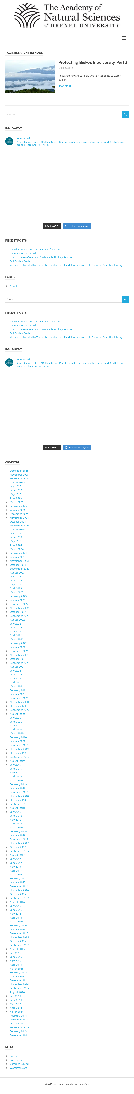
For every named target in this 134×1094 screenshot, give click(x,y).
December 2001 (19, 1035)
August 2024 (17, 529)
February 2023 (18, 596)
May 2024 (15, 541)
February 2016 (18, 925)
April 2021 (16, 682)
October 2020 (18, 705)
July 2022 (15, 623)
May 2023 (15, 584)
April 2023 (16, 588)
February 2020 (18, 737)
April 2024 (16, 545)
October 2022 (18, 611)
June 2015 (16, 956)
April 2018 (16, 823)
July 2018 (15, 811)
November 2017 (19, 843)
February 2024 (18, 552)
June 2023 (16, 580)
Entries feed (17, 1059)
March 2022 (17, 639)
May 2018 (15, 819)
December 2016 (19, 886)
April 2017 (16, 870)
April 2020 (16, 729)
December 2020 (19, 697)
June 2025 (16, 490)
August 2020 (17, 713)
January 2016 (17, 929)
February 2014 (18, 1015)
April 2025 (16, 498)
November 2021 (19, 654)
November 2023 (19, 560)
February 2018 (18, 831)
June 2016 (16, 909)
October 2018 (18, 799)
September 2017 (19, 850)
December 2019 (19, 745)
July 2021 (15, 670)
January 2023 (17, 599)
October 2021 (18, 658)
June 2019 (16, 768)
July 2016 (15, 905)
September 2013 (19, 1027)
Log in (13, 1055)
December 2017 (19, 839)
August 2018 (17, 807)
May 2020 (15, 725)
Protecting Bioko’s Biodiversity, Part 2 (93, 62)
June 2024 (16, 537)
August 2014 (17, 992)
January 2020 (17, 741)
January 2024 (17, 556)
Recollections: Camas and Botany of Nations (35, 249)
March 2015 (17, 968)
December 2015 (19, 933)
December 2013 (19, 1019)
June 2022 (16, 627)
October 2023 (18, 564)
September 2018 (19, 803)
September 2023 (19, 568)
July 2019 (15, 764)
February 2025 (18, 505)
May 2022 (15, 631)
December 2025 (19, 470)
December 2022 (19, 603)
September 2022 (19, 615)
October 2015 (18, 941)
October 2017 (18, 846)
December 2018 (19, 792)
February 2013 (18, 1031)
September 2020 (19, 709)
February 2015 (18, 972)
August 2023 (17, 572)
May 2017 (15, 866)
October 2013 (18, 1023)
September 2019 (19, 756)
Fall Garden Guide (20, 261)
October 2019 (18, 752)
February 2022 (18, 643)
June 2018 (16, 815)
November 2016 (19, 890)
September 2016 (19, 897)
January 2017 (17, 882)
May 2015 (15, 960)
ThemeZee (83, 1083)
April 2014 (16, 1007)
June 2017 (16, 862)
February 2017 (18, 878)
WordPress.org (18, 1067)
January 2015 (17, 976)
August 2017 (17, 854)
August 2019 (17, 760)
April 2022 (16, 635)
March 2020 (17, 733)
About (13, 285)
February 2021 (18, 690)
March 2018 (17, 827)
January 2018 (17, 835)
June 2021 (16, 674)
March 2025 (17, 501)
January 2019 (17, 788)
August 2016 (17, 901)
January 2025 (17, 509)
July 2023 (15, 576)
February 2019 (18, 784)
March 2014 (17, 1011)
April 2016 (16, 917)
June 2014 (16, 999)
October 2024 (18, 521)
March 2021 (17, 686)
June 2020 (16, 721)
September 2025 (19, 478)
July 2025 (15, 486)
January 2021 (17, 694)
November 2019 (19, 748)
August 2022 (17, 619)
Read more (65, 86)
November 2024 (19, 517)
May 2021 (15, 678)
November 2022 (19, 607)
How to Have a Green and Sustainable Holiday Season (41, 257)
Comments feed (19, 1063)
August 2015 (17, 948)
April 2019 (16, 776)
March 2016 (17, 921)
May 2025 (15, 494)
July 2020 (15, 717)
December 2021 (19, 650)
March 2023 (17, 592)
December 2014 (19, 980)
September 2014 (19, 988)
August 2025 (17, 482)
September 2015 (19, 944)
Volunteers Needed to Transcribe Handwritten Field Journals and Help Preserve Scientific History (66, 265)
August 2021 (17, 666)
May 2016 (15, 913)
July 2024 (15, 533)
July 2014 (15, 995)
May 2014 (15, 1003)
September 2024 (19, 525)
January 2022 (17, 647)
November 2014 (19, 984)
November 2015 (19, 937)
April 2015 (16, 964)
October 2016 (18, 894)
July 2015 (15, 952)
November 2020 (19, 701)
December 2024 (19, 513)
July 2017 (15, 858)
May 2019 (15, 772)
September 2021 (19, 662)
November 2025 (19, 474)
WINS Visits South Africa (24, 253)
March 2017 (17, 874)
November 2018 (19, 796)
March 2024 (17, 549)
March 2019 (17, 780)
